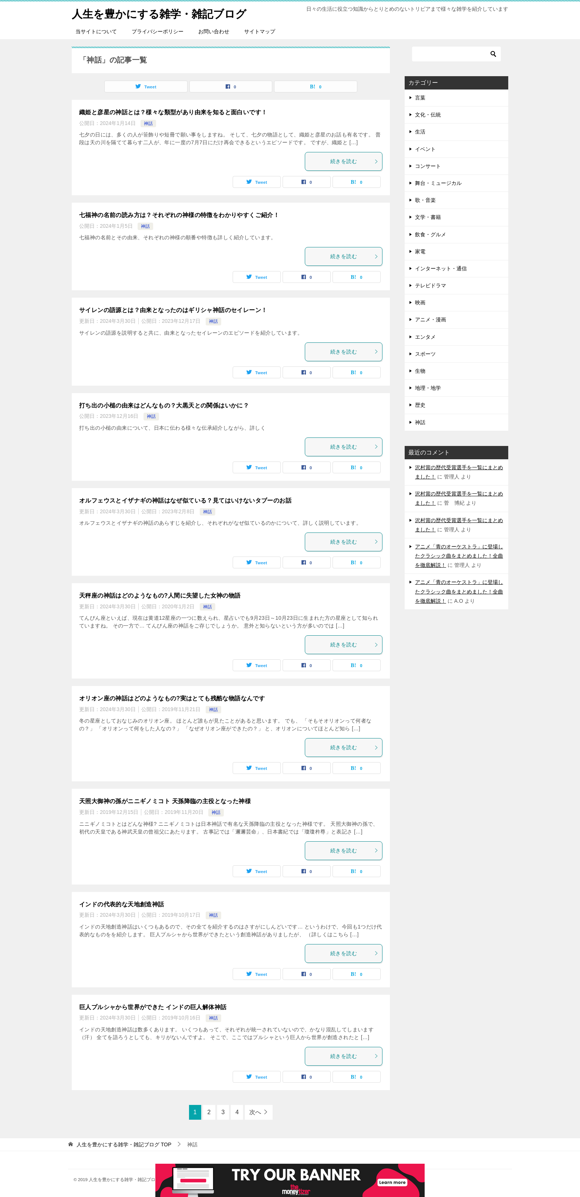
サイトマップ (259, 31)
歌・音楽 (425, 200)
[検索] (456, 54)
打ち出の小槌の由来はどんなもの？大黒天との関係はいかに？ (164, 405)
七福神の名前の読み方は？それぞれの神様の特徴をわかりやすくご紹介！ (179, 215)
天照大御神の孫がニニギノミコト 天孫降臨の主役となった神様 (165, 801)
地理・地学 (428, 388)
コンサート (428, 166)
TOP (124, 1144)
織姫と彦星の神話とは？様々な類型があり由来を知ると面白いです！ (173, 112)
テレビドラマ (430, 285)
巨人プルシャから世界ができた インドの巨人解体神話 (152, 1007)
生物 (420, 371)
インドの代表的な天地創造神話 (121, 904)
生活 (420, 132)
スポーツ (425, 354)
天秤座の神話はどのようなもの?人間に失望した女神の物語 (160, 595)
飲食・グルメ (430, 234)
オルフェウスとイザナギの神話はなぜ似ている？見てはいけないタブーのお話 (185, 500)
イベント (425, 149)
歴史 (420, 405)
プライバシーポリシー (157, 31)
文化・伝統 (428, 115)
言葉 (420, 98)
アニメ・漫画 (430, 319)
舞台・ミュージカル (438, 183)
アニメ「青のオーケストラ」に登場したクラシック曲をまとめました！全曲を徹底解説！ (459, 556)
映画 (420, 302)
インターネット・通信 (441, 268)
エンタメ (425, 337)
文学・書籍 (428, 217)
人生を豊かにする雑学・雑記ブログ (162, 12)
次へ (255, 1112)
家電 (420, 251)
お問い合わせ (213, 31)
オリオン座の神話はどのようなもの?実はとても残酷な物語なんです (172, 698)
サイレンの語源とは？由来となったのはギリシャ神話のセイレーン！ (173, 310)
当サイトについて (96, 31)
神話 (148, 123)
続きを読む (354, 161)
